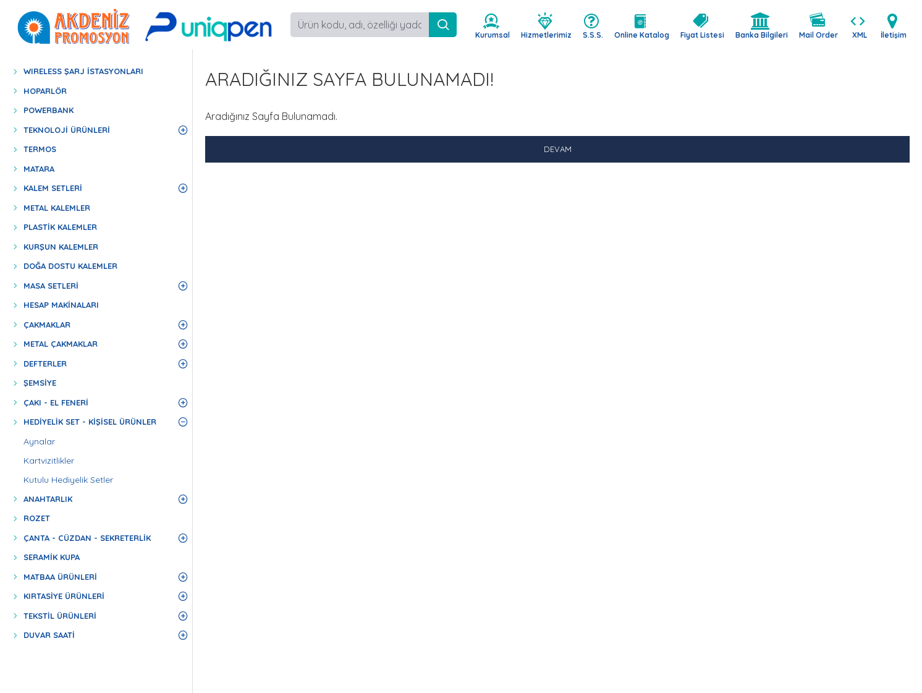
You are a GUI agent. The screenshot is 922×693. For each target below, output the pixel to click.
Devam (558, 149)
